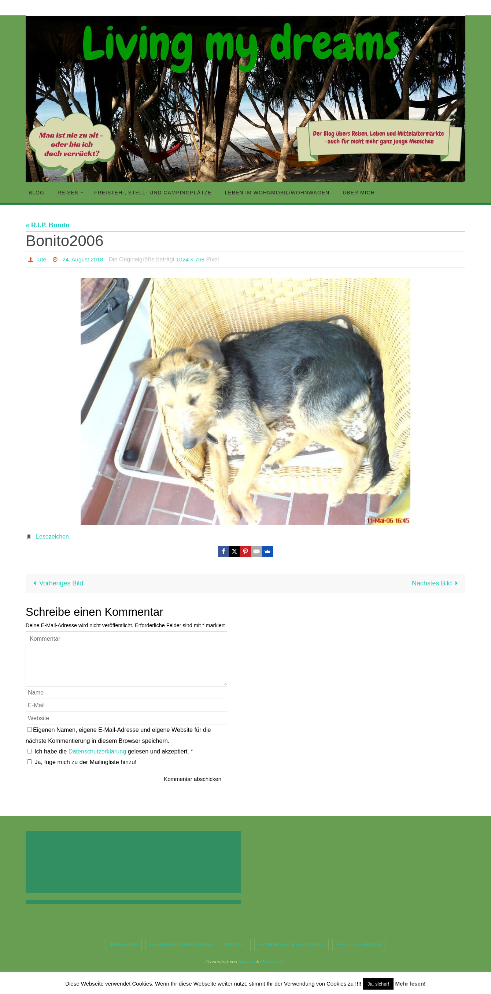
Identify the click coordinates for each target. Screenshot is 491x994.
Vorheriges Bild (57, 583)
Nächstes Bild (436, 583)
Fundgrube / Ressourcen (291, 945)
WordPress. (273, 961)
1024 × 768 (193, 259)
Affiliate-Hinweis (358, 945)
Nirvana (247, 961)
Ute (42, 259)
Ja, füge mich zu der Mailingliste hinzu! (82, 762)
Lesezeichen (52, 536)
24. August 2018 (84, 259)
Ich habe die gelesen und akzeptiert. (110, 751)
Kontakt (236, 945)
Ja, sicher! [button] (378, 984)
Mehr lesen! (410, 983)
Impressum (124, 945)
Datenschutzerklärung (98, 751)
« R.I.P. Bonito (48, 225)
